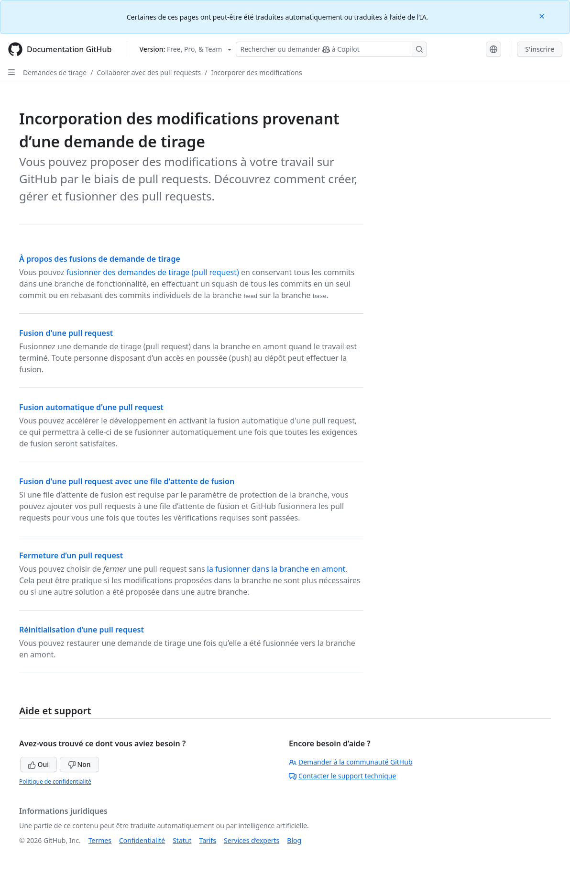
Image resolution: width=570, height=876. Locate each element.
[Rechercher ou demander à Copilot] (331, 49)
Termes (99, 840)
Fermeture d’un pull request (71, 555)
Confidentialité (142, 840)
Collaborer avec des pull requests (149, 72)
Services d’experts (251, 840)
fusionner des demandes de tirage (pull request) (152, 272)
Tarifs (207, 840)
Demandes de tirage (55, 72)
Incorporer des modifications (256, 72)
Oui (38, 764)
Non (79, 764)
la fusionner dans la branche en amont (276, 569)
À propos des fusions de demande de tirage (99, 259)
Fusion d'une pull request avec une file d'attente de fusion (126, 481)
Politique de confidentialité (55, 781)
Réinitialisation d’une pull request (81, 629)
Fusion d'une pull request (66, 333)
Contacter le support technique (342, 775)
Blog (294, 840)
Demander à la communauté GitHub (351, 761)
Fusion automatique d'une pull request (91, 407)
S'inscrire (539, 49)
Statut (182, 840)
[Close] (542, 15)
